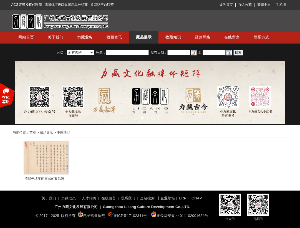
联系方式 (261, 37)
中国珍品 (63, 133)
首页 (32, 133)
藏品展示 (144, 37)
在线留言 (232, 37)
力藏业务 (85, 37)
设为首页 (226, 5)
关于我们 (55, 37)
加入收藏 (245, 5)
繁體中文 (264, 5)
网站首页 (26, 37)
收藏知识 (173, 37)
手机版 (281, 5)
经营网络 (202, 37)
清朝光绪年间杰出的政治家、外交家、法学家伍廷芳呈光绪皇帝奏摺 (46, 180)
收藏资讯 (114, 37)
